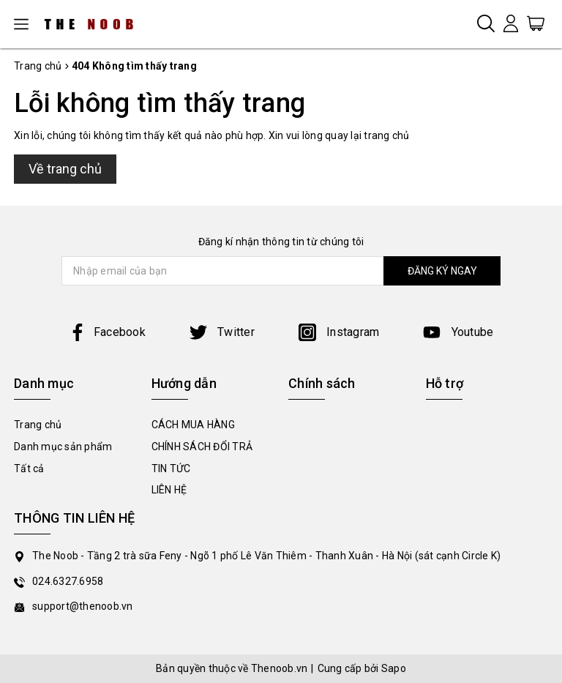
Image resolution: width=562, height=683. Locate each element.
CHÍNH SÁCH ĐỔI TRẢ (202, 446)
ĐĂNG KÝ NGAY (442, 271)
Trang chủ (37, 424)
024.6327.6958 (67, 581)
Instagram (339, 332)
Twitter (222, 332)
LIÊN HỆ (169, 490)
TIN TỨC (171, 468)
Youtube (458, 332)
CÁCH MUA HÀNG (193, 424)
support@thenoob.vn (82, 606)
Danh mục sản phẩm (63, 446)
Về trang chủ (65, 168)
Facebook (107, 332)
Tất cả (29, 468)
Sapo (393, 668)
